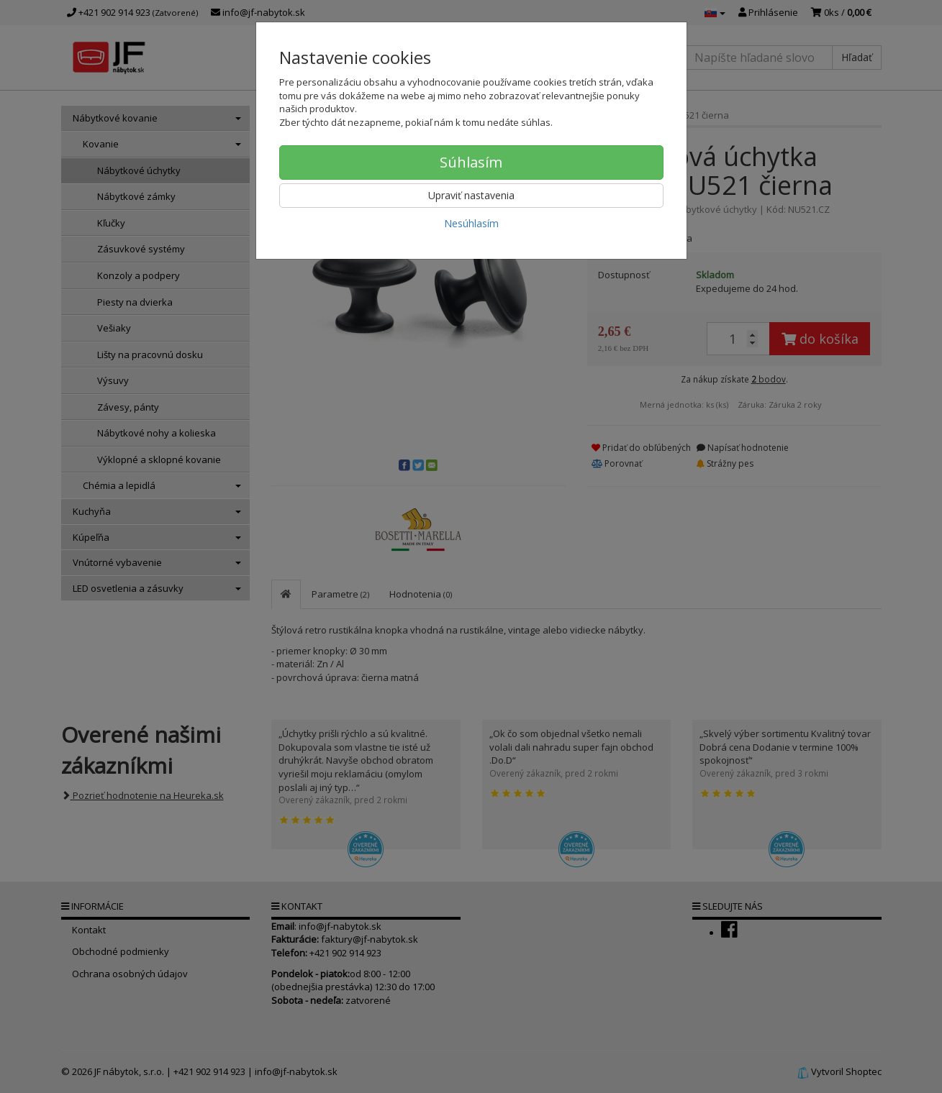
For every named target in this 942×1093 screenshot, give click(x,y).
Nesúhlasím (471, 223)
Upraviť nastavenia (471, 195)
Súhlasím (471, 162)
